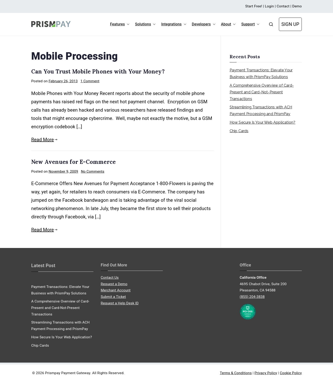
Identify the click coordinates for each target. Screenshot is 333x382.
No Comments (92, 171)
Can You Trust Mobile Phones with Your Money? (98, 71)
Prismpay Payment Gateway (67, 373)
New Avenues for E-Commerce (73, 161)
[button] (127, 24)
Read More (44, 139)
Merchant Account (116, 290)
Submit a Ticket (113, 297)
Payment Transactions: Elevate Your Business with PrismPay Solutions (261, 73)
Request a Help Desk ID (120, 303)
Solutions (145, 24)
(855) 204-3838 (252, 297)
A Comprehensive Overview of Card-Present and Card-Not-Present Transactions (262, 92)
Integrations (173, 24)
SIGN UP (290, 24)
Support (250, 24)
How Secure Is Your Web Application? (263, 122)
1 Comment (89, 81)
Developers (204, 24)
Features (120, 24)
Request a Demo (114, 284)
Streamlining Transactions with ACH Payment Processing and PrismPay (261, 110)
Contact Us (110, 277)
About (228, 24)
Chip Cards (239, 131)
